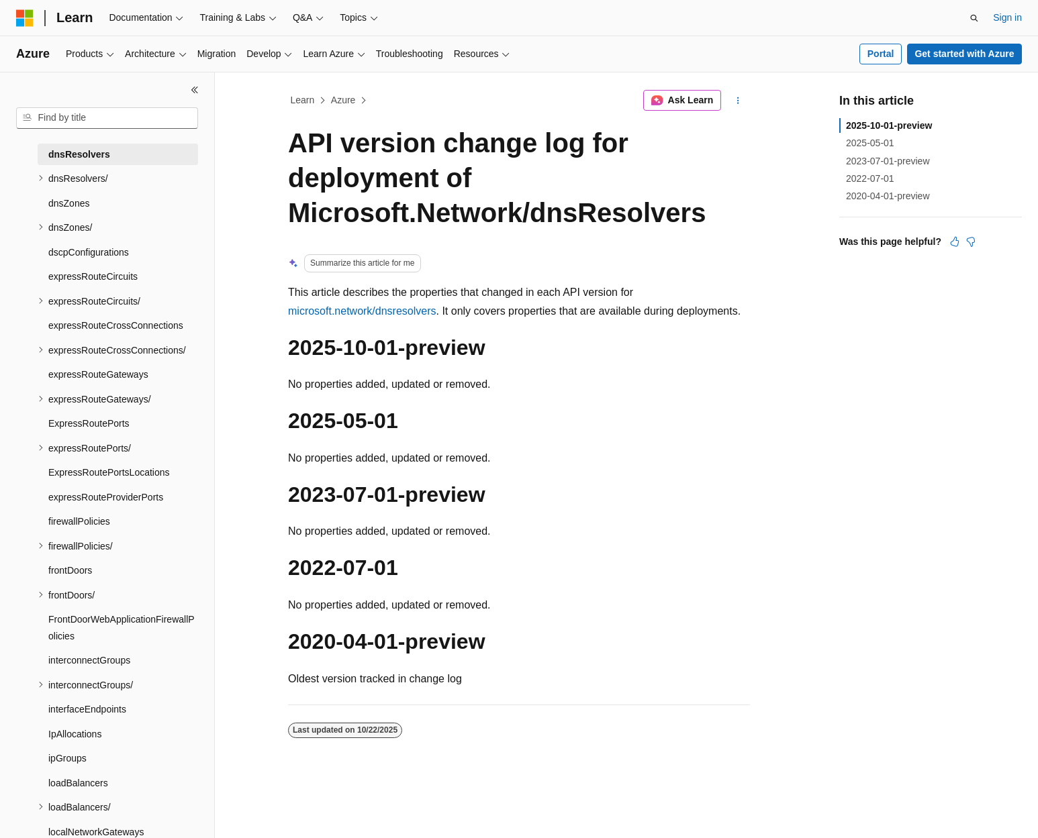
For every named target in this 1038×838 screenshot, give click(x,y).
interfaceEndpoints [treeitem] (87, 709)
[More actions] (738, 100)
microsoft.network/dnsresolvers (362, 311)
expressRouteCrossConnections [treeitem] (115, 325)
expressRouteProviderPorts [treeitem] (105, 497)
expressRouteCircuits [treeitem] (93, 276)
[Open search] (974, 18)
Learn (303, 100)
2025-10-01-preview (889, 125)
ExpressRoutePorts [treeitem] (89, 423)
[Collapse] (195, 90)
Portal (880, 53)
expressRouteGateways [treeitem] (98, 374)
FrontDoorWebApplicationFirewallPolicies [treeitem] (121, 627)
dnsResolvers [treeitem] (79, 154)
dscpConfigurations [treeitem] (88, 252)
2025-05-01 (870, 143)
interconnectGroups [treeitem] (89, 660)
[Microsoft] (25, 18)
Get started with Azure (964, 53)
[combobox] (107, 118)
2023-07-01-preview (888, 161)
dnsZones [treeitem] (68, 203)
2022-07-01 (870, 178)
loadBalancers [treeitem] (78, 783)
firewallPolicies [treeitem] (79, 521)
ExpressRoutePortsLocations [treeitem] (109, 472)
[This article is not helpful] (971, 241)
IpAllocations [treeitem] (74, 734)
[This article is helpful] (955, 241)
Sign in (1007, 17)
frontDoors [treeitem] (70, 570)
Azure (343, 100)
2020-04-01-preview (888, 196)
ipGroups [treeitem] (67, 758)
